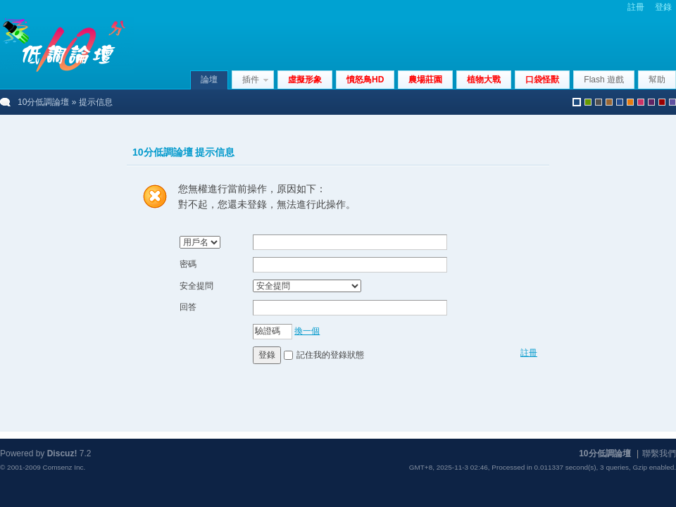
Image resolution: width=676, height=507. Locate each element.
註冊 (635, 7)
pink (640, 102)
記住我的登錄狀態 (330, 355)
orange (630, 102)
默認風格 (576, 102)
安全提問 (196, 286)
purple (651, 102)
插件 (250, 79)
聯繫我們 (659, 453)
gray (598, 102)
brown (609, 102)
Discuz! (62, 453)
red (661, 102)
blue (619, 102)
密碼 (188, 264)
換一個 (307, 331)
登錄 (663, 7)
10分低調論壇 (43, 102)
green (588, 102)
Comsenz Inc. (63, 467)
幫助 (657, 79)
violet (672, 102)
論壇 (209, 79)
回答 (188, 307)
